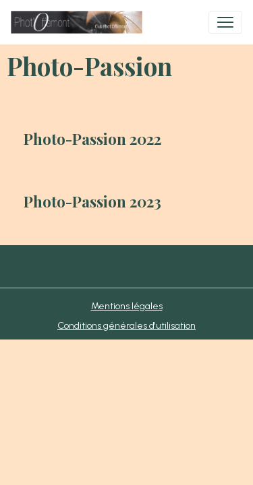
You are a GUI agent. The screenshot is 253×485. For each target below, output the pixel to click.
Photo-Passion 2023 (92, 202)
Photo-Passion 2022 (92, 139)
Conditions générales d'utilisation (126, 325)
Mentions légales (127, 306)
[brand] (79, 22)
